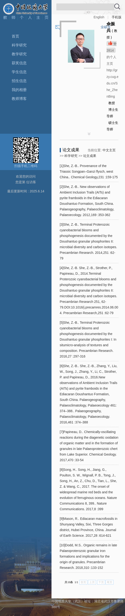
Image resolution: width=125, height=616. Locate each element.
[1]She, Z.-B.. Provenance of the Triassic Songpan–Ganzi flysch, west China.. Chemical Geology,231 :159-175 (89, 171)
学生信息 (19, 72)
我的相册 (19, 90)
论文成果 (89, 156)
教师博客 (19, 99)
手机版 (116, 17)
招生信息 (19, 81)
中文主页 (109, 150)
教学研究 (19, 54)
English (99, 17)
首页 (15, 36)
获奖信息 (19, 63)
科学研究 (19, 45)
